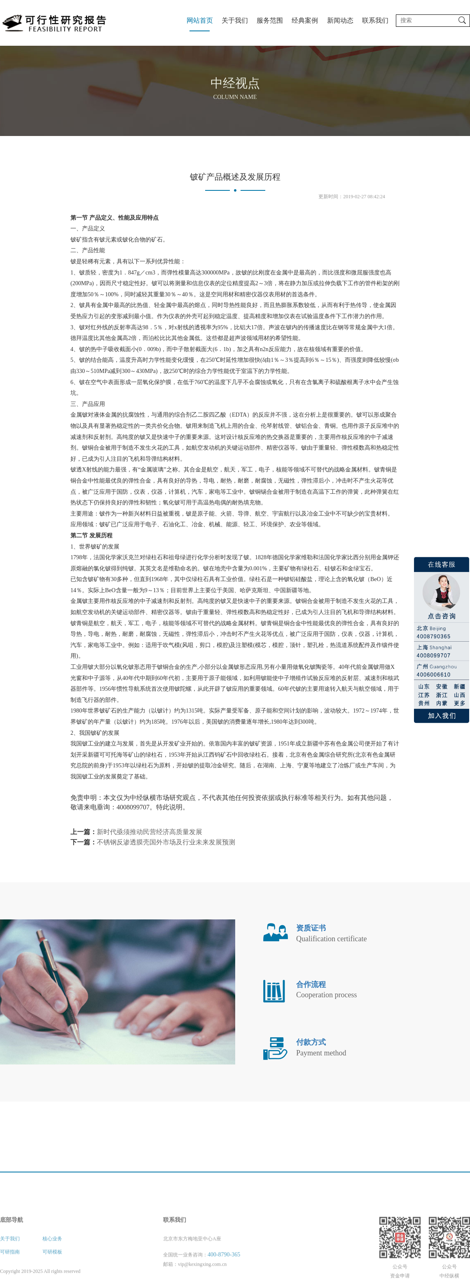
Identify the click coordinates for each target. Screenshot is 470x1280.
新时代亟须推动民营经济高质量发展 (149, 831)
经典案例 (305, 20)
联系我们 (375, 20)
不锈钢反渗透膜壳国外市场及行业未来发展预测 (166, 842)
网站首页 (200, 20)
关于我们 (235, 20)
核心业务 (52, 1264)
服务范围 (270, 20)
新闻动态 (340, 20)
